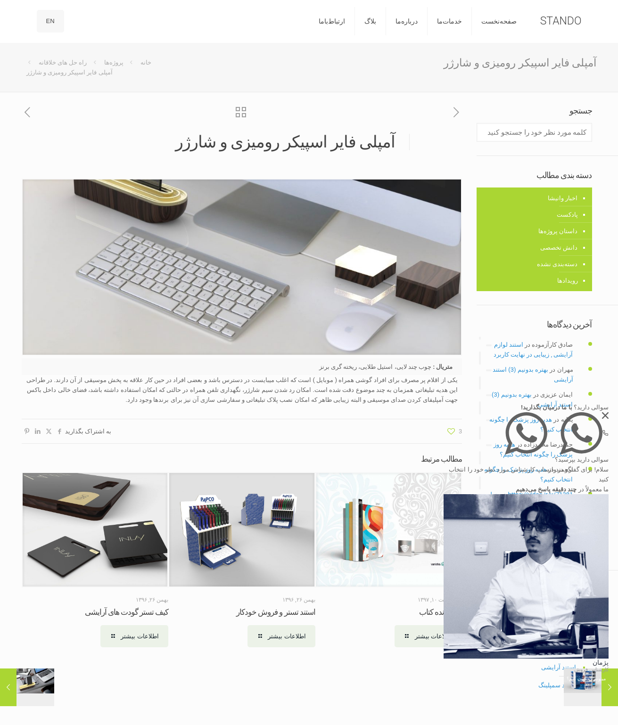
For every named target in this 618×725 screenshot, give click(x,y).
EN (50, 20)
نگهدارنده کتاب (440, 612)
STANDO (561, 21)
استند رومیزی (559, 613)
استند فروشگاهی (554, 595)
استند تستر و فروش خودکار (275, 612)
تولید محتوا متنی (552, 519)
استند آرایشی (558, 667)
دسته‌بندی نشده (557, 264)
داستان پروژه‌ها (557, 231)
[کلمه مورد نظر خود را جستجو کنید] (534, 132)
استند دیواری (559, 649)
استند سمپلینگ (557, 685)
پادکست (567, 214)
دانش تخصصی (558, 247)
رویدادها (567, 280)
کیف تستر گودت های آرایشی (127, 612)
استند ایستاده (558, 631)
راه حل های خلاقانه (63, 62)
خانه (145, 62)
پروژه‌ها (114, 62)
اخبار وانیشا (562, 198)
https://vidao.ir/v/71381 (540, 494)
